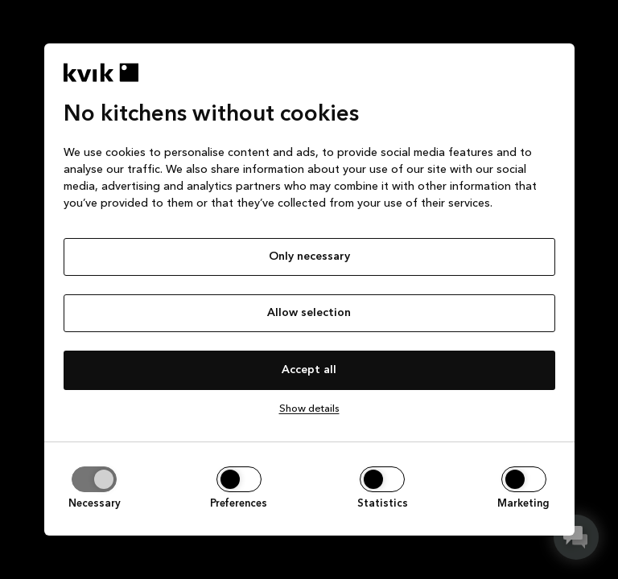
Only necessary (309, 256)
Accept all (309, 370)
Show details (309, 409)
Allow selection (309, 312)
